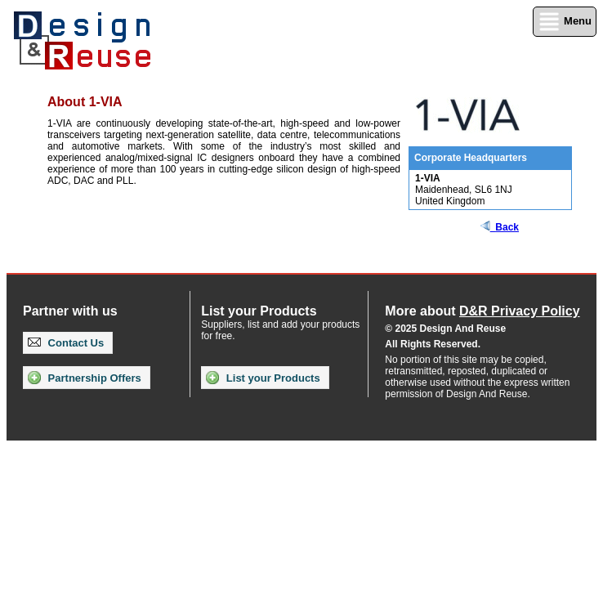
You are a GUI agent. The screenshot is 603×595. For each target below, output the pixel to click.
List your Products (262, 377)
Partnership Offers (84, 377)
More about (482, 311)
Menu (565, 21)
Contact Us (66, 343)
